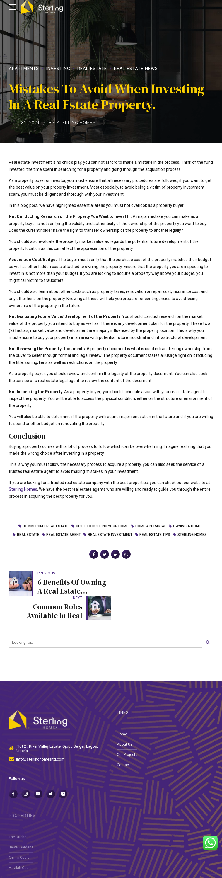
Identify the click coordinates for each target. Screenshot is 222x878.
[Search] (207, 617)
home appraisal (150, 526)
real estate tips (154, 535)
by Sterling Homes (72, 122)
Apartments (24, 68)
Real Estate (92, 68)
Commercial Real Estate (46, 526)
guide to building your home (102, 526)
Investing (58, 68)
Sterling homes (192, 535)
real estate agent (63, 535)
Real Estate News (136, 68)
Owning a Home (187, 526)
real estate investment (110, 535)
